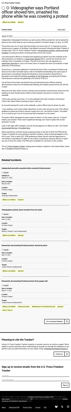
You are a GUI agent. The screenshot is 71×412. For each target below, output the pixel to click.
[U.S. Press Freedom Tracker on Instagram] (68, 407)
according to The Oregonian (38, 76)
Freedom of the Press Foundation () (41, 397)
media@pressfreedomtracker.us (56, 349)
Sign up (65, 385)
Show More (62, 29)
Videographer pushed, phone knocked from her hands (22, 210)
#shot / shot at (7, 310)
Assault (6, 172)
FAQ (45, 407)
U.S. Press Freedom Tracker (11, 3)
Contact (37, 407)
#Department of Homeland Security (43, 306)
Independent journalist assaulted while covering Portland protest (26, 168)
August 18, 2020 (7, 36)
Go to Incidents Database (54, 321)
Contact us (59, 354)
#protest (21, 22)
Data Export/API (14, 407)
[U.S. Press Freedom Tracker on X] (62, 407)
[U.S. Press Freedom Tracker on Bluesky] (56, 407)
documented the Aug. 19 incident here (16, 128)
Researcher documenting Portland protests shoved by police (24, 245)
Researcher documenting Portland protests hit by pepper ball (25, 281)
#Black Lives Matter (9, 22)
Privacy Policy (27, 407)
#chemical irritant (23, 306)
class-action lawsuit (32, 59)
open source (6, 399)
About (4, 407)
